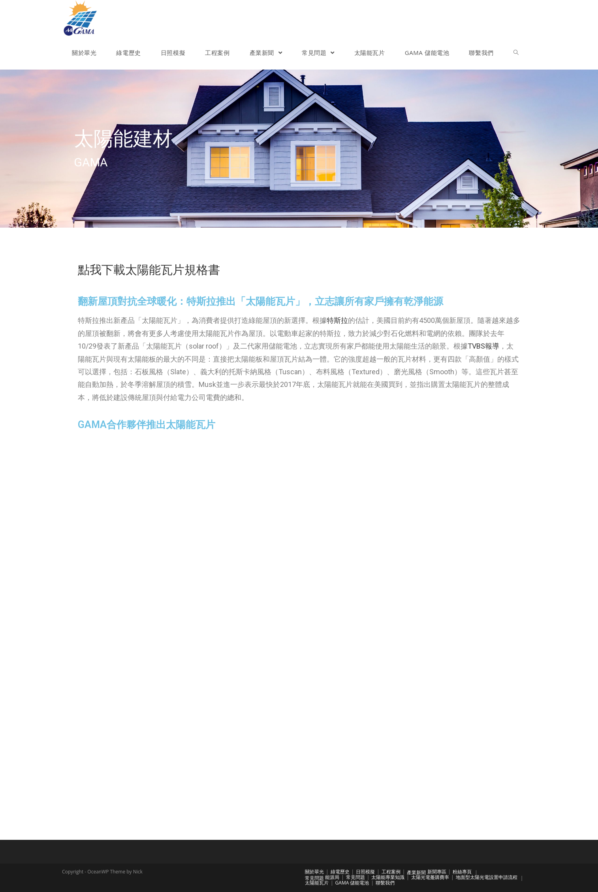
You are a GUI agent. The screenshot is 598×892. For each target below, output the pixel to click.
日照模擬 (365, 871)
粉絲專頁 (462, 871)
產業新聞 (416, 872)
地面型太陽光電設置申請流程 (486, 877)
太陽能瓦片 (317, 882)
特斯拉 (337, 320)
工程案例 (391, 871)
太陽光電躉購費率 (430, 877)
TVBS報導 (483, 346)
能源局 (332, 877)
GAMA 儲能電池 (352, 882)
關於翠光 (314, 871)
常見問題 (314, 878)
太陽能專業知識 (387, 877)
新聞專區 (436, 871)
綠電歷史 (340, 871)
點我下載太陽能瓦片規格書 (149, 270)
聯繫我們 (385, 882)
